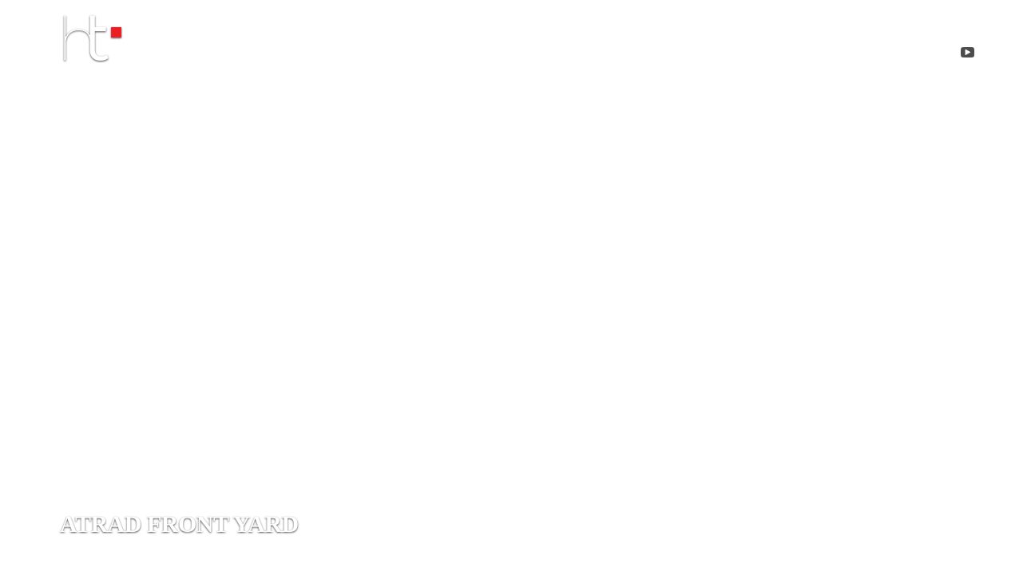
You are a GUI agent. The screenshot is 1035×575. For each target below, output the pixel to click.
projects (642, 55)
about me (518, 55)
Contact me (775, 55)
